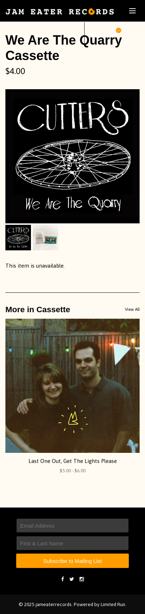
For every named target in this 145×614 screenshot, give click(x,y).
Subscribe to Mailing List (72, 561)
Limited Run (113, 604)
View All (132, 309)
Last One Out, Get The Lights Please (72, 461)
